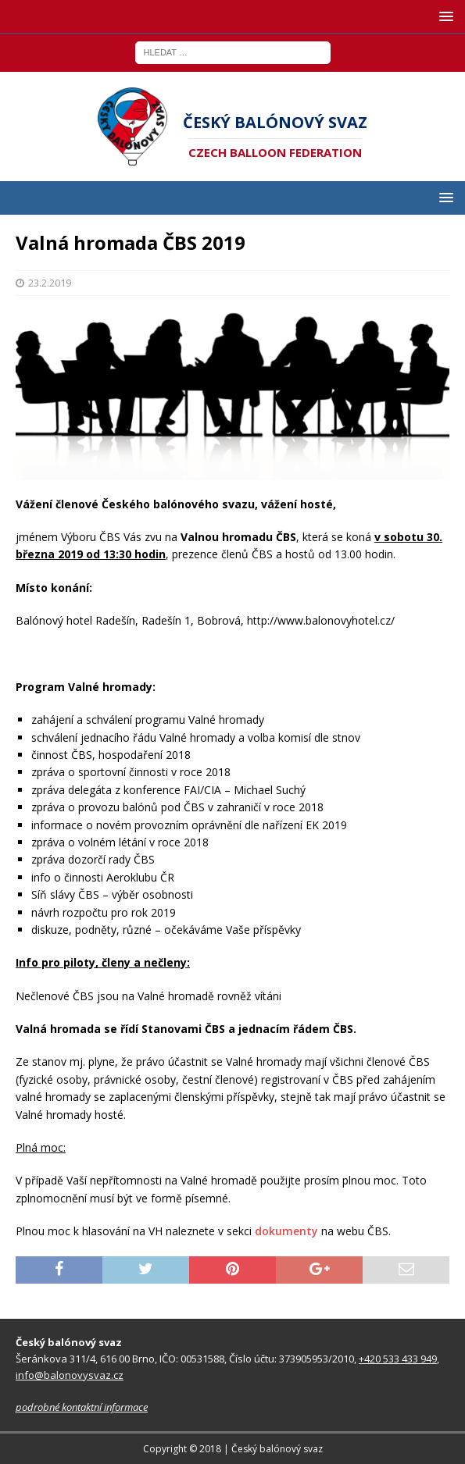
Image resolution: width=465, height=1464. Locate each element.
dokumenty (286, 1231)
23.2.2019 (49, 283)
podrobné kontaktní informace (82, 1407)
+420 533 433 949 (398, 1359)
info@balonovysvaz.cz (69, 1375)
